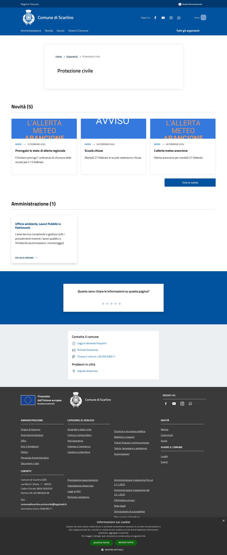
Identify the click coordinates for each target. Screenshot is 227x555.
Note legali (120, 506)
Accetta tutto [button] (101, 542)
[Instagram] (166, 17)
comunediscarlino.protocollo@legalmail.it (44, 504)
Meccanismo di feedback (127, 517)
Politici (24, 452)
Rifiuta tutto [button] (126, 542)
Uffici (23, 441)
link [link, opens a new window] (144, 536)
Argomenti (72, 56)
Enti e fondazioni (30, 446)
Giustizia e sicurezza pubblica (129, 431)
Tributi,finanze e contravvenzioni (131, 442)
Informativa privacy (124, 500)
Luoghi (164, 456)
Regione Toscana (30, 4)
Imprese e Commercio (78, 446)
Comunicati (167, 435)
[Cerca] (202, 17)
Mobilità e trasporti (124, 437)
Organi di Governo (30, 429)
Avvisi (18, 144)
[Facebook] (151, 17)
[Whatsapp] (174, 17)
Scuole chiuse (94, 150)
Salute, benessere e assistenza (130, 448)
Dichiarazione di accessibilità (129, 511)
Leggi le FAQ (74, 491)
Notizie (164, 429)
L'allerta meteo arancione (171, 150)
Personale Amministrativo (35, 458)
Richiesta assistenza (78, 497)
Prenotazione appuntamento (82, 480)
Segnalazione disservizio (80, 486)
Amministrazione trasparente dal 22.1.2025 (131, 492)
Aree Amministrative (32, 435)
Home (58, 56)
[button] (113, 549)
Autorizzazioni (121, 454)
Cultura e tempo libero (79, 435)
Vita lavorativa (75, 441)
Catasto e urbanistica (78, 452)
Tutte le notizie (190, 182)
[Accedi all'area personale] (190, 4)
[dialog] (113, 536)
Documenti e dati (30, 463)
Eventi (164, 462)
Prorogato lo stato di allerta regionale (40, 150)
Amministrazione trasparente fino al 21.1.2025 (133, 482)
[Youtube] (158, 17)
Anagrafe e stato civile (79, 429)
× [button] (223, 521)
